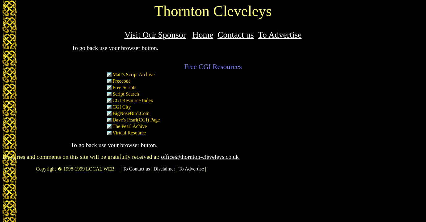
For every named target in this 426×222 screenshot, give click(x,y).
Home (202, 34)
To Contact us (136, 168)
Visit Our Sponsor (155, 34)
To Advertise (280, 34)
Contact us (235, 34)
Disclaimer (164, 168)
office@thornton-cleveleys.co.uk (200, 157)
